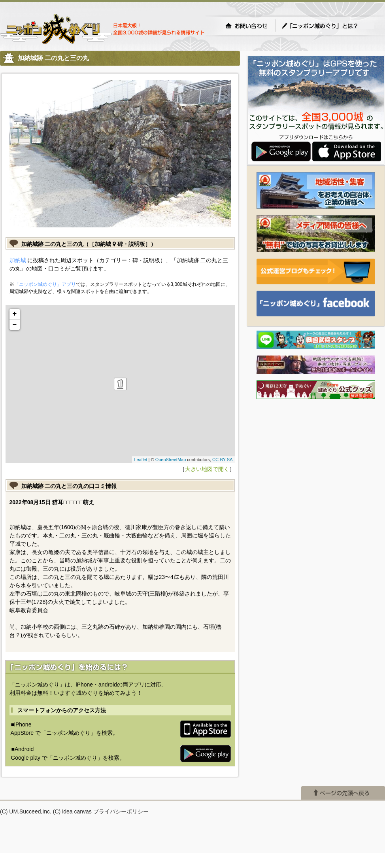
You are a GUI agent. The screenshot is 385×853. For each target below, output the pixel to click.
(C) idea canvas (72, 811)
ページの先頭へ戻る (343, 793)
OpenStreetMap (170, 459)
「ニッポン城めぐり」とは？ (327, 26)
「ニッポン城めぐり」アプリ (45, 284)
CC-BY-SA (222, 459)
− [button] (15, 324)
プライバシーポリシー (121, 811)
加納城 (17, 260)
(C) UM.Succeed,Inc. (25, 811)
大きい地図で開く (207, 469)
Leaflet (140, 459)
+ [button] (15, 314)
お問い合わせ (246, 26)
